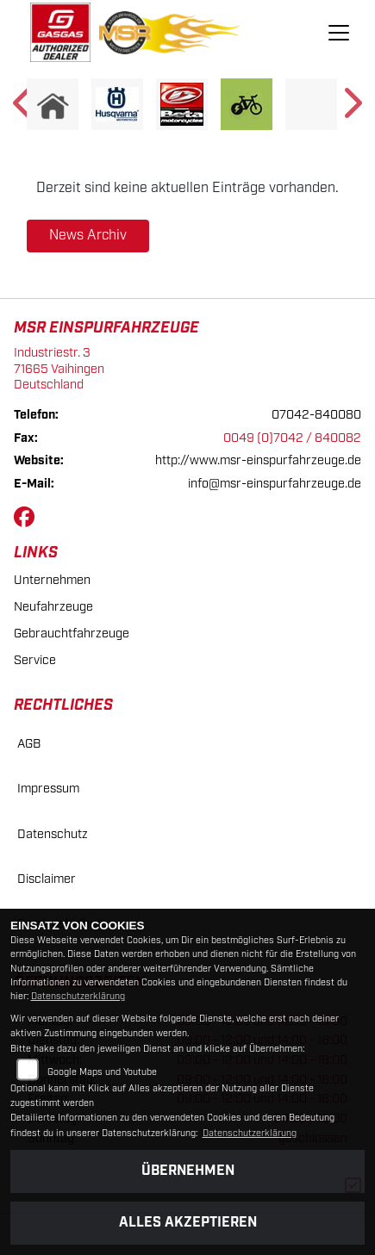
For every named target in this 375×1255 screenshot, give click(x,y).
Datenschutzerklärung (78, 997)
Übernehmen (187, 1171)
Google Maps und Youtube (102, 1072)
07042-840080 (316, 415)
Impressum (48, 788)
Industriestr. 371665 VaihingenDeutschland (59, 369)
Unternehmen (52, 580)
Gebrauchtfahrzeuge (71, 633)
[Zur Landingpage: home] (52, 104)
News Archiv (88, 236)
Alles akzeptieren (188, 1223)
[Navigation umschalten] (339, 33)
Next (351, 108)
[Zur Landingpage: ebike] (246, 104)
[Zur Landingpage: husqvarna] (117, 104)
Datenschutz (52, 834)
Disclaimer (46, 879)
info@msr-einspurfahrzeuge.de (274, 483)
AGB (29, 744)
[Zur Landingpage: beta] (182, 104)
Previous (23, 108)
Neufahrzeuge (53, 607)
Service (35, 660)
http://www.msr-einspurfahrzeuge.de (258, 460)
